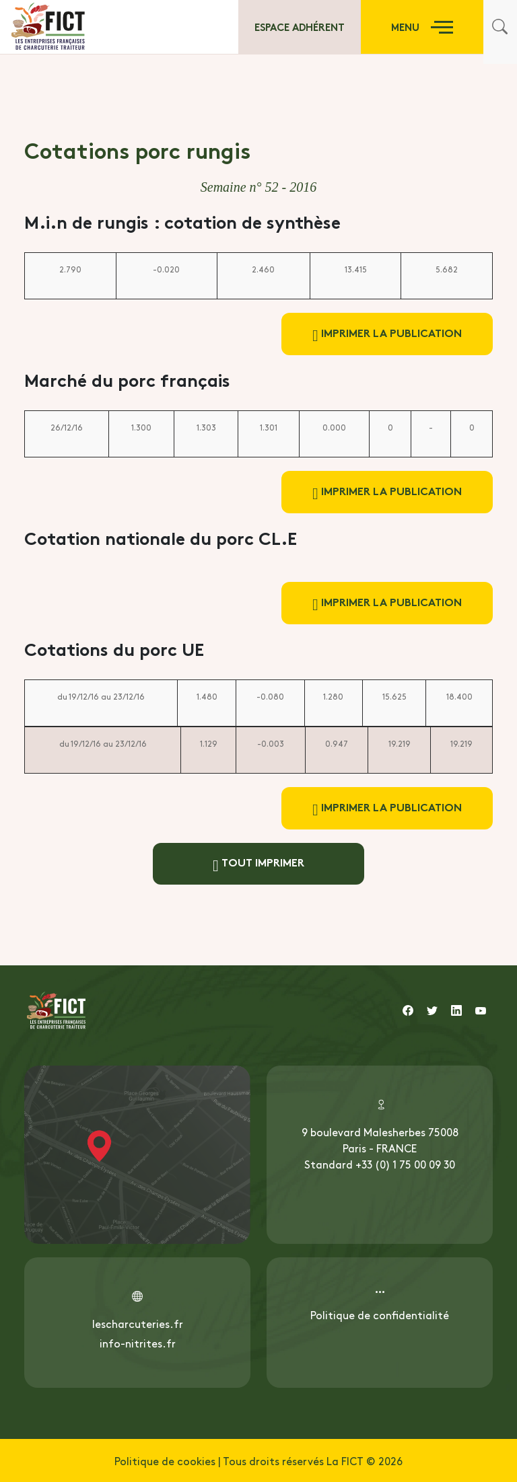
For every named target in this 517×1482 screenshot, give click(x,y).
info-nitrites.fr (138, 1342)
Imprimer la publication (387, 334)
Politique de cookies (164, 1460)
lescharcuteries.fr (137, 1323)
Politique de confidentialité (379, 1314)
